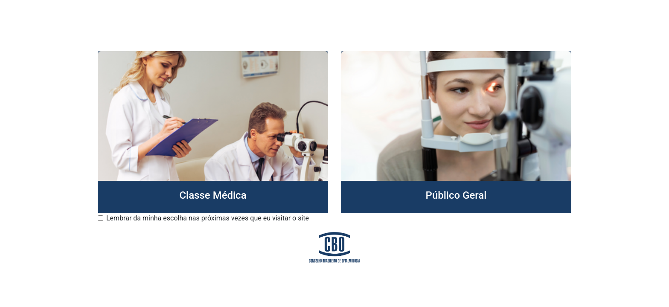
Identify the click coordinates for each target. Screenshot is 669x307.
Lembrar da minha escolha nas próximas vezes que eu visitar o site (207, 218)
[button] (213, 132)
